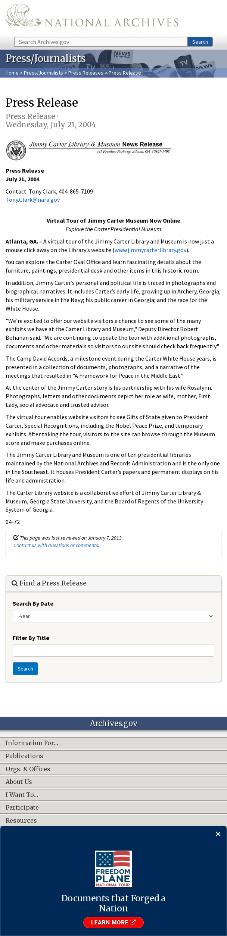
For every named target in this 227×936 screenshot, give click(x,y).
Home (12, 72)
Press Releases (85, 72)
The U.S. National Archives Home (92, 18)
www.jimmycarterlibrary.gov (150, 250)
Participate (22, 807)
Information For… (32, 743)
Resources (21, 820)
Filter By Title (31, 637)
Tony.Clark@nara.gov (33, 199)
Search (200, 41)
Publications (24, 756)
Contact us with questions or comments (55, 545)
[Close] (218, 834)
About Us (19, 782)
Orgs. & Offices (28, 769)
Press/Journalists (43, 72)
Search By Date (33, 603)
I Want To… (22, 795)
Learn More (113, 922)
